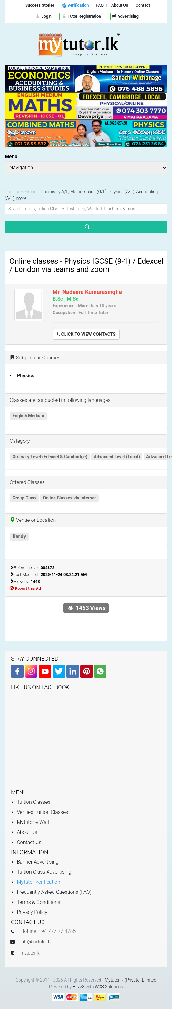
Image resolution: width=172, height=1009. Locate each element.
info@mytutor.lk (35, 941)
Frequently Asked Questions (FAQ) (51, 892)
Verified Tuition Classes (39, 812)
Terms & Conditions (35, 902)
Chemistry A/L (54, 191)
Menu (11, 157)
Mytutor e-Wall (30, 822)
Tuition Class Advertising (41, 872)
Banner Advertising (35, 862)
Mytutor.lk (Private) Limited (130, 980)
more (21, 198)
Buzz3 (79, 986)
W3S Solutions (109, 986)
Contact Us (26, 842)
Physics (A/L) (122, 191)
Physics (25, 376)
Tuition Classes (30, 802)
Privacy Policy (29, 912)
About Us (24, 832)
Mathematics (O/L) (88, 191)
